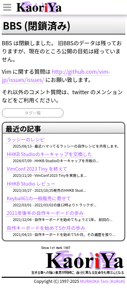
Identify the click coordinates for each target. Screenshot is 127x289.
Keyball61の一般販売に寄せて (39, 198)
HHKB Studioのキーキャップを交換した (49, 154)
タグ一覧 (32, 113)
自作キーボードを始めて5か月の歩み (46, 227)
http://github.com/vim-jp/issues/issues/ (56, 75)
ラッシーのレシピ (26, 139)
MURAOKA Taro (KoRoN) (102, 281)
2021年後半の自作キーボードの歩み (45, 212)
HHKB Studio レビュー (31, 183)
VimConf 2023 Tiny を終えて (37, 168)
